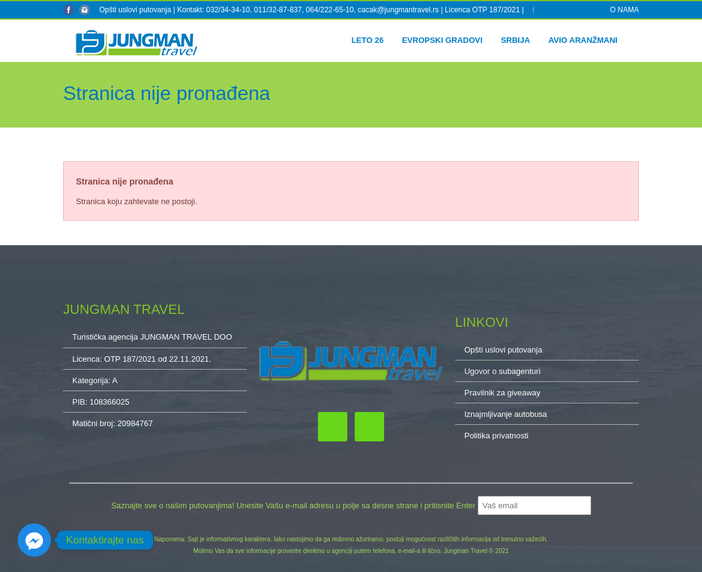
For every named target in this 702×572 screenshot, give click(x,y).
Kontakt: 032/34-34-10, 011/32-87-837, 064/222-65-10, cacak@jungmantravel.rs (308, 10)
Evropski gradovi (442, 40)
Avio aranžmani (582, 40)
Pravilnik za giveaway (502, 392)
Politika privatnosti (496, 435)
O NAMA (624, 10)
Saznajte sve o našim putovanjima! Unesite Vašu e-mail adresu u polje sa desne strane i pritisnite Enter (294, 505)
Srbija (515, 40)
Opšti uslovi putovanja (135, 10)
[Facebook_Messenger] (34, 540)
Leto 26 (368, 40)
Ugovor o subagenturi (502, 371)
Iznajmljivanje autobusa (505, 414)
